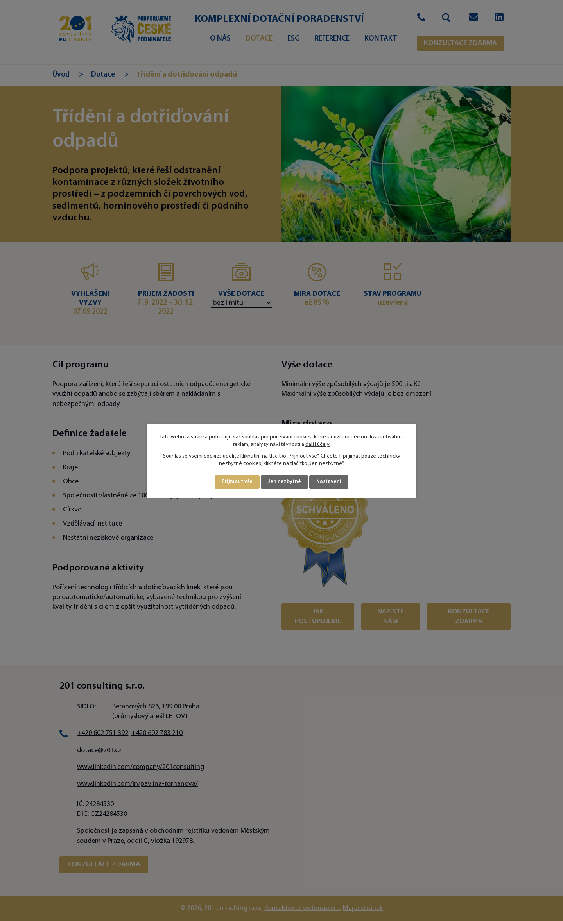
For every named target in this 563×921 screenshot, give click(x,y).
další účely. (317, 444)
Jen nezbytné (284, 482)
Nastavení (329, 482)
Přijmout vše (237, 482)
